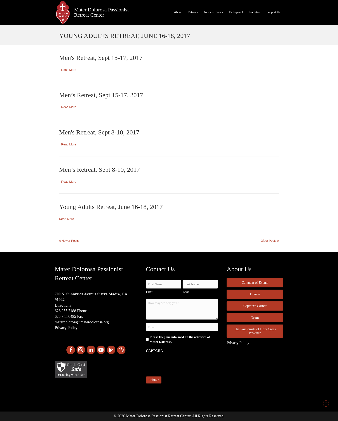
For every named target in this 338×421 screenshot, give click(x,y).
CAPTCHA (154, 350)
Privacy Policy (66, 328)
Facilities (254, 12)
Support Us (273, 12)
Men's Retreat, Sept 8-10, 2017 (99, 132)
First (149, 291)
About (178, 12)
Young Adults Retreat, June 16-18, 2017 (111, 206)
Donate (255, 294)
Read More (68, 70)
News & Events (213, 12)
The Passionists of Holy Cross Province (255, 331)
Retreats (193, 12)
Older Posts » (270, 240)
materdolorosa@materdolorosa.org (82, 322)
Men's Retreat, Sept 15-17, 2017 (100, 57)
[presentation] (178, 363)
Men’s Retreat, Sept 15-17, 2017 (101, 94)
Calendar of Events (255, 282)
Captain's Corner (254, 306)
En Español (236, 12)
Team (255, 317)
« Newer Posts (69, 240)
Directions (63, 305)
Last (186, 291)
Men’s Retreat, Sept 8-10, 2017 (99, 169)
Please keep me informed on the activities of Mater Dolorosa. (180, 339)
